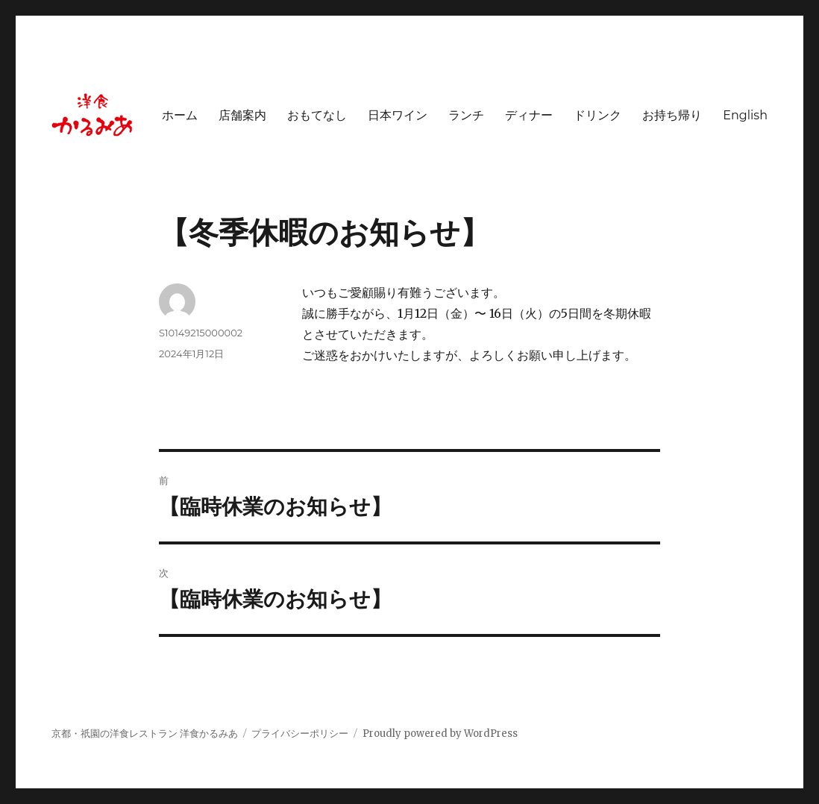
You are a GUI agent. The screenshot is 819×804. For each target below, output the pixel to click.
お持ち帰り (672, 115)
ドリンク (597, 115)
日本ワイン (397, 115)
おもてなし (317, 115)
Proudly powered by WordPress (440, 733)
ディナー (529, 115)
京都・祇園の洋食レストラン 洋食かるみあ (144, 733)
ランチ (466, 115)
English (745, 115)
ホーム (180, 115)
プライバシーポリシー (299, 733)
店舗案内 (242, 115)
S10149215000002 (200, 333)
